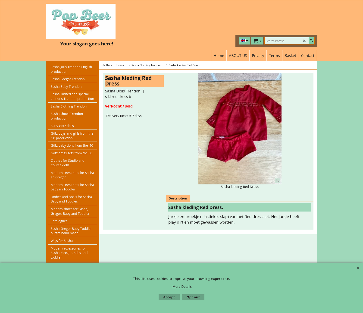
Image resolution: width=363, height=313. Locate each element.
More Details (182, 286)
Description (178, 198)
